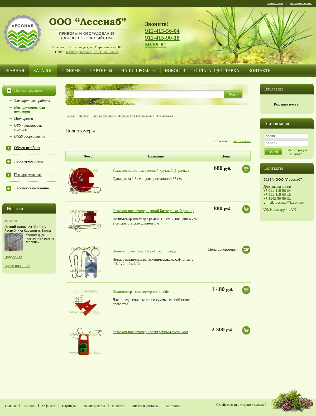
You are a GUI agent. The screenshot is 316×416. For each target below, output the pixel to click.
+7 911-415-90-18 (277, 195)
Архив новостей (17, 266)
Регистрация (298, 150)
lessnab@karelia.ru (79, 52)
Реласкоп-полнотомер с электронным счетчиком (150, 332)
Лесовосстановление (31, 188)
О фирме (71, 70)
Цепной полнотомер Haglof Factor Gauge (144, 251)
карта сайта (275, 3)
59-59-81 (155, 44)
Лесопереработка (28, 161)
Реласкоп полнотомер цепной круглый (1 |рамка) (151, 171)
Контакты (259, 70)
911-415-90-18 (162, 37)
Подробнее (13, 257)
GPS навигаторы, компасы (28, 127)
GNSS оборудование (29, 136)
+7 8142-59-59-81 (277, 198)
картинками (242, 141)
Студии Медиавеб (253, 405)
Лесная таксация (28, 90)
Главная (14, 70)
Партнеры (101, 70)
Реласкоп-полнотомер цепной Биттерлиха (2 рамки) (153, 211)
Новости (175, 70)
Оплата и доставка (216, 70)
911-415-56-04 (162, 30)
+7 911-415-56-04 (105, 52)
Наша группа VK (283, 210)
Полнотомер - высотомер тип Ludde (141, 292)
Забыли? (295, 154)
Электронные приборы (32, 101)
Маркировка (23, 119)
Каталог (42, 70)
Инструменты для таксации (29, 110)
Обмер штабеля (27, 148)
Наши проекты (138, 70)
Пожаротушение (28, 175)
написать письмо (301, 3)
